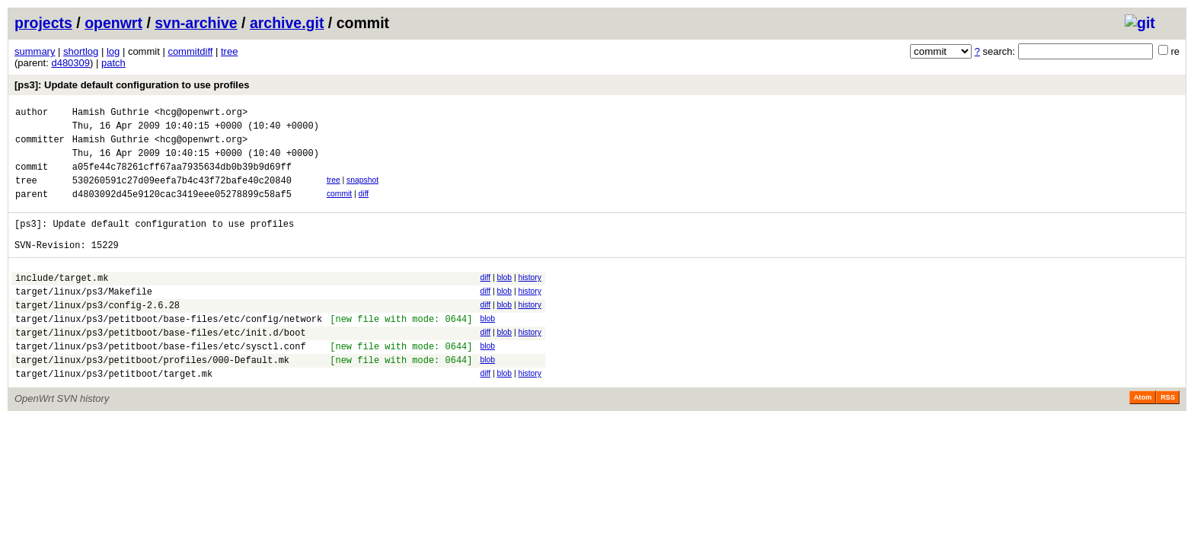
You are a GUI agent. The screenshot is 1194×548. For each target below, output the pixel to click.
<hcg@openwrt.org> (201, 113)
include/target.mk (61, 302)
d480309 (70, 62)
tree (229, 51)
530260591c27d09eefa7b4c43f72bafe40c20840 (182, 193)
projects (43, 22)
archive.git (287, 22)
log (113, 51)
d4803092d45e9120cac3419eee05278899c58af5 (182, 209)
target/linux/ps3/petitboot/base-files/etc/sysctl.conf (160, 382)
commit (339, 207)
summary (34, 51)
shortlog (80, 51)
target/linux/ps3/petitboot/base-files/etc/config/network (168, 350)
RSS (1167, 438)
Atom (1142, 438)
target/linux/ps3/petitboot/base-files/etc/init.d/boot (160, 366)
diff (364, 207)
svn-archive (196, 22)
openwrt (113, 22)
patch (113, 62)
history (529, 300)
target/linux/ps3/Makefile (83, 318)
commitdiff (190, 51)
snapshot (362, 191)
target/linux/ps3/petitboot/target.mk (113, 414)
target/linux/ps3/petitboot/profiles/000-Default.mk (152, 398)
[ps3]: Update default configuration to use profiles (131, 85)
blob (504, 300)
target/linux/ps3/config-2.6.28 (97, 334)
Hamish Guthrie (110, 113)
